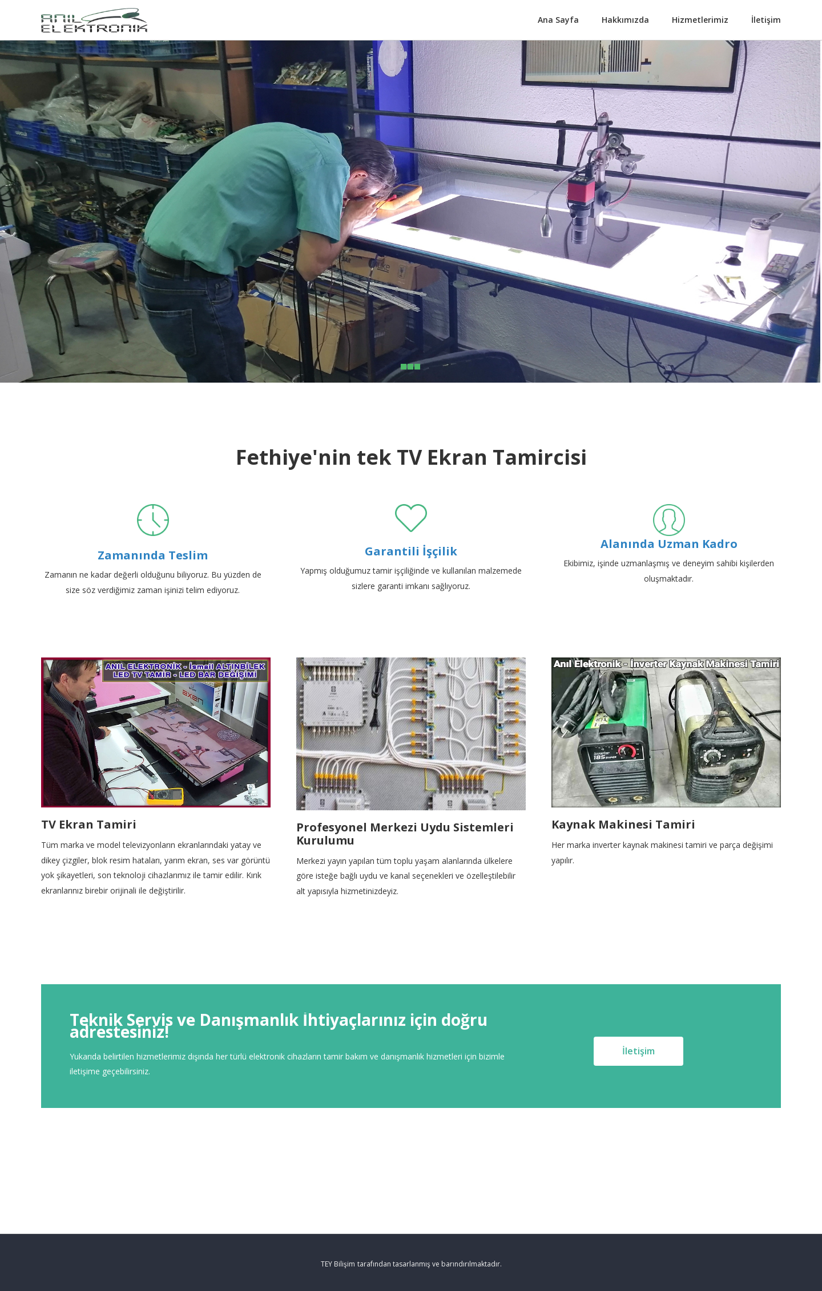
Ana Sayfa (558, 19)
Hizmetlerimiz (700, 19)
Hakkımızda (625, 19)
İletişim (766, 19)
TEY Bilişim (338, 1264)
